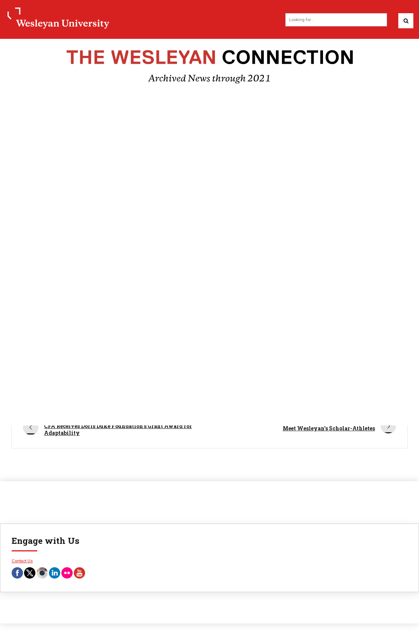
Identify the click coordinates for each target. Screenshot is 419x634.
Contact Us (22, 560)
